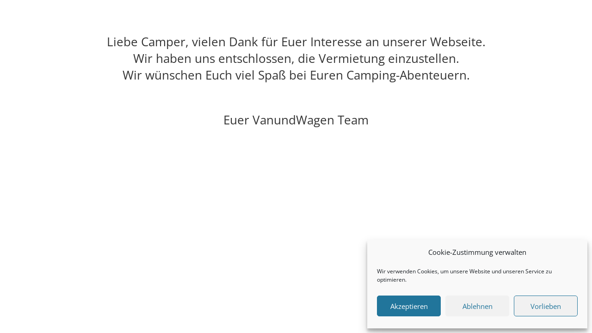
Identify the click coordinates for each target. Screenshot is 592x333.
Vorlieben (545, 306)
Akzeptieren (409, 306)
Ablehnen (477, 306)
